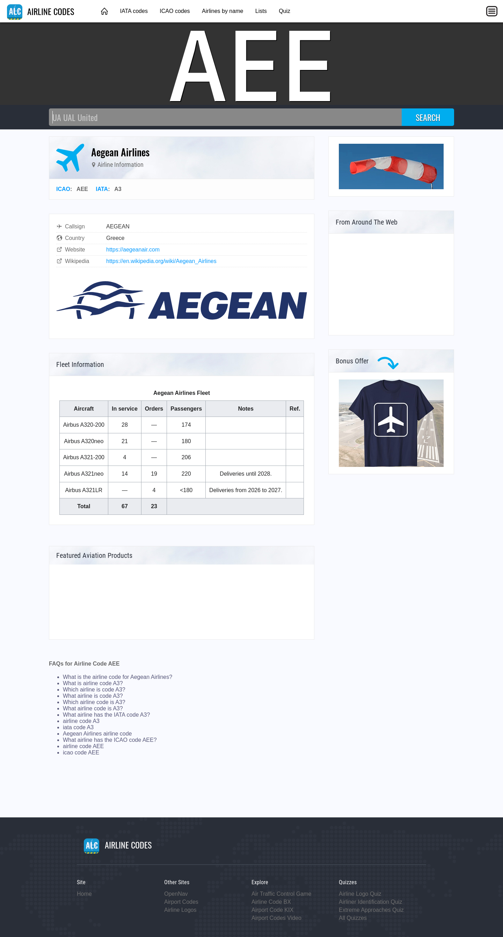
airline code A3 (81, 721)
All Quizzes (353, 918)
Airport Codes (181, 902)
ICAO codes (175, 11)
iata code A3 (78, 727)
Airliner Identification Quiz (370, 902)
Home (84, 894)
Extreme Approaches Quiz (371, 910)
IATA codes (133, 11)
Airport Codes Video (276, 918)
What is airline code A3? (93, 683)
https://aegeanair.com (133, 250)
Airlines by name (222, 11)
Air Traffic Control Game (281, 894)
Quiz (284, 11)
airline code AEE (83, 746)
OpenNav (176, 894)
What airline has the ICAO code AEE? (110, 740)
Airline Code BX (271, 902)
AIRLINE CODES (40, 11)
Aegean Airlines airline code (97, 734)
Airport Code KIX (272, 910)
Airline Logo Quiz (360, 894)
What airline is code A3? (93, 696)
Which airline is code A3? (94, 690)
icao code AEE (81, 752)
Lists (261, 11)
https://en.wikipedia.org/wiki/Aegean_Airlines (161, 261)
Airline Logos (180, 910)
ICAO (63, 189)
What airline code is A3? (93, 708)
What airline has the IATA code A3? (106, 715)
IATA (102, 189)
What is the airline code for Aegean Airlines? (117, 677)
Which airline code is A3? (94, 702)
